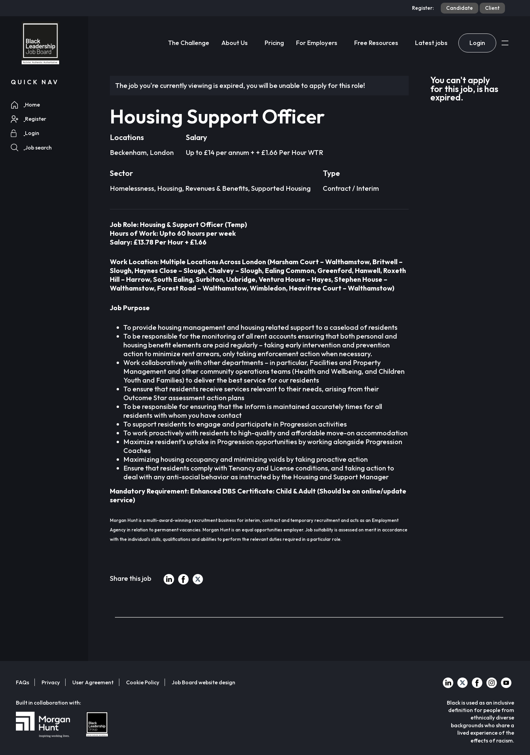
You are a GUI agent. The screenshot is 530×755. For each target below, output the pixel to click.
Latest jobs (431, 43)
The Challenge (188, 43)
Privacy (51, 682)
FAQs (22, 682)
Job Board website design (203, 682)
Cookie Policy (142, 682)
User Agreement (93, 682)
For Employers (316, 43)
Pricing (274, 43)
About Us (234, 43)
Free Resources (376, 43)
